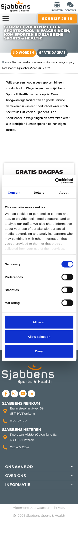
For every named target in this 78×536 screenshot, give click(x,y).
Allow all (39, 322)
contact (70, 10)
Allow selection (39, 336)
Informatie (17, 484)
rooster (57, 10)
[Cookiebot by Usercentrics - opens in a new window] (55, 181)
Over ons (15, 475)
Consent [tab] (14, 192)
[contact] (70, 4)
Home (5, 62)
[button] (39, 466)
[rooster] (57, 4)
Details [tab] (39, 192)
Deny (39, 351)
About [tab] (63, 192)
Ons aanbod (19, 467)
